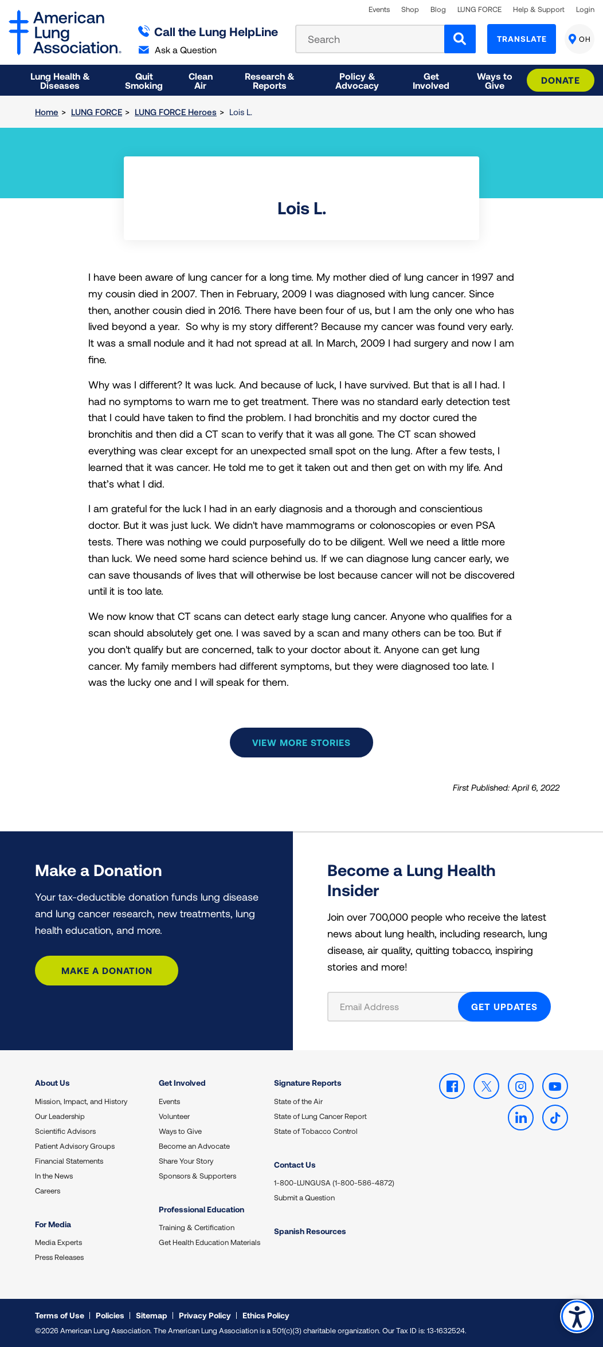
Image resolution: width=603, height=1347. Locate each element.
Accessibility (577, 1316)
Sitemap (151, 1315)
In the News (54, 1175)
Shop (410, 9)
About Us (52, 1082)
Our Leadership (60, 1116)
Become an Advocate (194, 1145)
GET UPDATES (504, 1006)
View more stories (301, 742)
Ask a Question (178, 49)
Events (379, 9)
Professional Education (201, 1209)
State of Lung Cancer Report (320, 1116)
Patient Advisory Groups (75, 1145)
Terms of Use (59, 1315)
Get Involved (182, 1082)
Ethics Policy (265, 1315)
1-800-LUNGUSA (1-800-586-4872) (334, 1182)
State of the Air (298, 1101)
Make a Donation (106, 970)
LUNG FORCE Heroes (176, 112)
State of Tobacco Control (316, 1131)
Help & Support (539, 9)
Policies (110, 1315)
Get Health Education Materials (209, 1242)
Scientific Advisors (65, 1131)
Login (585, 9)
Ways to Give (180, 1131)
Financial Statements (69, 1160)
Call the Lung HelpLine (208, 31)
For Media (53, 1224)
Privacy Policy (205, 1315)
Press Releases (59, 1257)
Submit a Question (304, 1197)
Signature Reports (308, 1082)
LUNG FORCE (479, 9)
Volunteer (174, 1116)
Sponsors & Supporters (197, 1175)
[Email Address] (399, 1007)
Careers (47, 1190)
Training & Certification (196, 1227)
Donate (560, 79)
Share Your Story (186, 1160)
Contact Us (295, 1164)
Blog (438, 9)
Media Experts (58, 1242)
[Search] (460, 39)
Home (46, 112)
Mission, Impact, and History (81, 1101)
